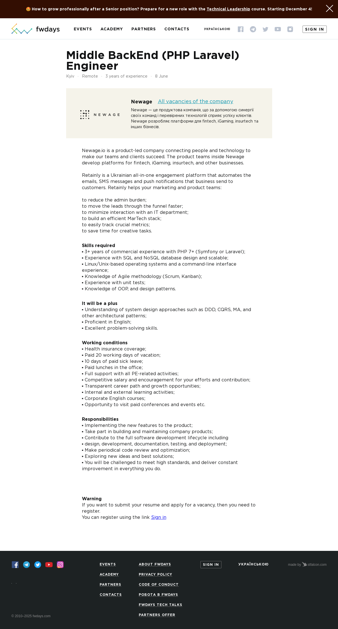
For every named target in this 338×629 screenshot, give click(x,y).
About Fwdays (155, 564)
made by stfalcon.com (307, 564)
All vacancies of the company (195, 101)
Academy (111, 29)
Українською (217, 29)
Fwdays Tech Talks (160, 605)
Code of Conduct (159, 584)
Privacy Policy (155, 574)
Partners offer (157, 615)
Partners (143, 29)
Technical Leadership (228, 9)
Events (83, 29)
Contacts (176, 29)
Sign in (314, 29)
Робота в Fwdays (158, 594)
